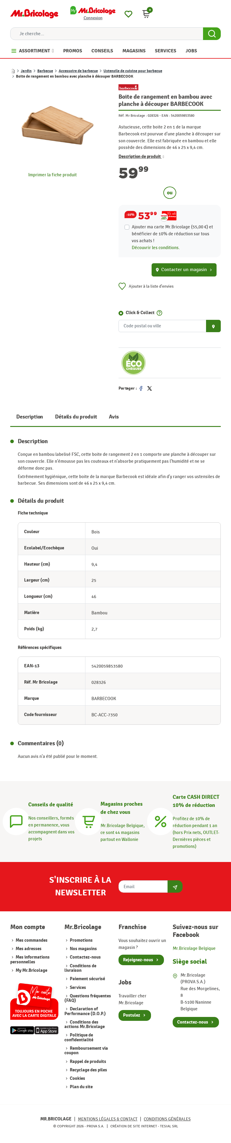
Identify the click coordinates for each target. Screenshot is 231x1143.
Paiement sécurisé (87, 979)
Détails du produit (76, 416)
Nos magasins (83, 949)
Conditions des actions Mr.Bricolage (84, 1024)
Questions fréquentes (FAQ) (87, 998)
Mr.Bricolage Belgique (194, 948)
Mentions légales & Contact (107, 1119)
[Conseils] (16, 820)
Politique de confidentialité (78, 1037)
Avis (114, 416)
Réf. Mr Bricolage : (133, 115)
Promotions (81, 940)
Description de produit (141, 156)
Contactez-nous (85, 957)
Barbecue (45, 71)
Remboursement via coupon (86, 1051)
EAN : (166, 115)
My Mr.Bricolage (31, 970)
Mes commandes (32, 940)
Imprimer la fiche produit (52, 175)
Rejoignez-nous (138, 960)
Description (29, 416)
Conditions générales (167, 1119)
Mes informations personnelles (30, 959)
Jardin (26, 71)
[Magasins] (88, 820)
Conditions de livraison (80, 968)
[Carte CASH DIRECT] (160, 820)
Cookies (77, 1078)
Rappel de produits (87, 1061)
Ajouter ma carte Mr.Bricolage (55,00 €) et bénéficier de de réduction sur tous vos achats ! (172, 233)
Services (77, 987)
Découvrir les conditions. (156, 247)
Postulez (131, 1015)
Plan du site (81, 1087)
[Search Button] (212, 33)
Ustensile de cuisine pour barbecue (132, 71)
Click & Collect (140, 313)
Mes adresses (29, 949)
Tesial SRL (169, 1126)
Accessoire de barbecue (78, 71)
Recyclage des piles (88, 1070)
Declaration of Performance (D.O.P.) (85, 1011)
